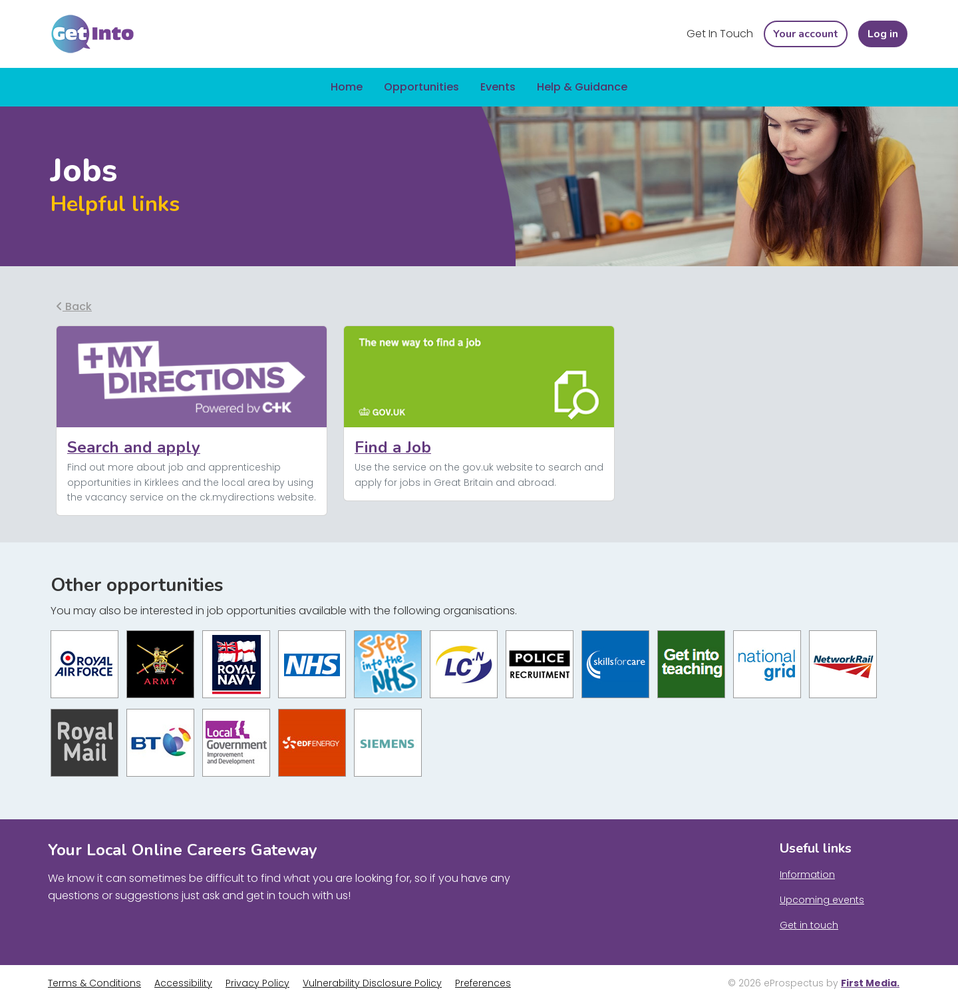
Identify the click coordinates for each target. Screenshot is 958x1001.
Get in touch (809, 925)
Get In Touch (720, 33)
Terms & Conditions (94, 983)
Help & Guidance (582, 87)
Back (74, 306)
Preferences (483, 983)
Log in (883, 34)
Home (347, 87)
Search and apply (133, 447)
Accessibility (183, 983)
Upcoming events (822, 899)
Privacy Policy (257, 983)
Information (807, 874)
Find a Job (393, 447)
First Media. (870, 983)
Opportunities (421, 87)
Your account (805, 34)
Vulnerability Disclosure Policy (372, 983)
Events (498, 87)
